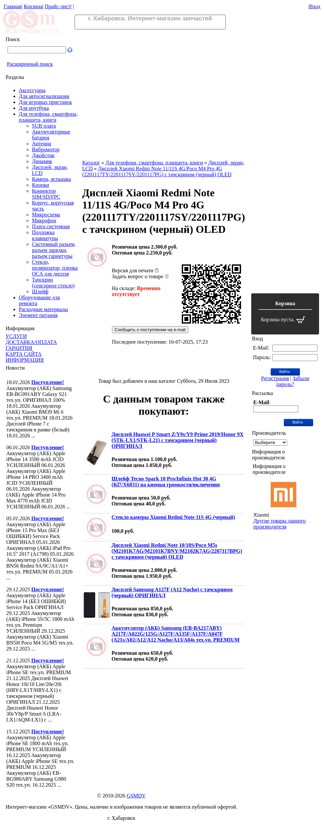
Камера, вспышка (51, 179)
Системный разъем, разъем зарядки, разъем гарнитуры (54, 250)
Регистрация (275, 378)
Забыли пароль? (292, 381)
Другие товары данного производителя (279, 523)
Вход (314, 6)
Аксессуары (32, 90)
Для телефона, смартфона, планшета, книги (48, 117)
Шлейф (40, 291)
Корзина (33, 6)
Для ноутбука (34, 108)
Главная (12, 6)
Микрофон (44, 220)
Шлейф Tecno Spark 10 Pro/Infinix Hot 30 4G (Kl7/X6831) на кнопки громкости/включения (166, 481)
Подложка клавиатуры (45, 235)
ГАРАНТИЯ (19, 348)
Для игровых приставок (45, 102)
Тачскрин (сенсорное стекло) (53, 282)
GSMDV (136, 795)
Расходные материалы (43, 309)
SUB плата (44, 126)
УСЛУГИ (16, 336)
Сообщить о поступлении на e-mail (150, 329)
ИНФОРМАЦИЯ (25, 360)
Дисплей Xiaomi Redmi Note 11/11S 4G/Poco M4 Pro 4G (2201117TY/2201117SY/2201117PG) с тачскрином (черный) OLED (156, 171)
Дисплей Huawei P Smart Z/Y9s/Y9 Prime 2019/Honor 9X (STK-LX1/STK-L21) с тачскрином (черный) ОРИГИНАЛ (178, 440)
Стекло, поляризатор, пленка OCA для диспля (55, 268)
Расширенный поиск (30, 64)
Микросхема (46, 214)
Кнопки (40, 185)
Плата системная (51, 226)
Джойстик (43, 155)
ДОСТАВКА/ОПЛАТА (31, 342)
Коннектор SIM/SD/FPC (46, 194)
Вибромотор (46, 149)
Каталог (91, 162)
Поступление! (47, 382)
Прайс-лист (57, 6)
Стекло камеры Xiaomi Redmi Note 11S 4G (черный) (173, 517)
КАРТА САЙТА (23, 354)
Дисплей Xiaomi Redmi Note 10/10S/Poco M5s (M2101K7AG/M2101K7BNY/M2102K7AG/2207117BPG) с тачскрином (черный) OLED (177, 551)
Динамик (42, 161)
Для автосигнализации (44, 96)
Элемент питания (38, 315)
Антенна (41, 143)
